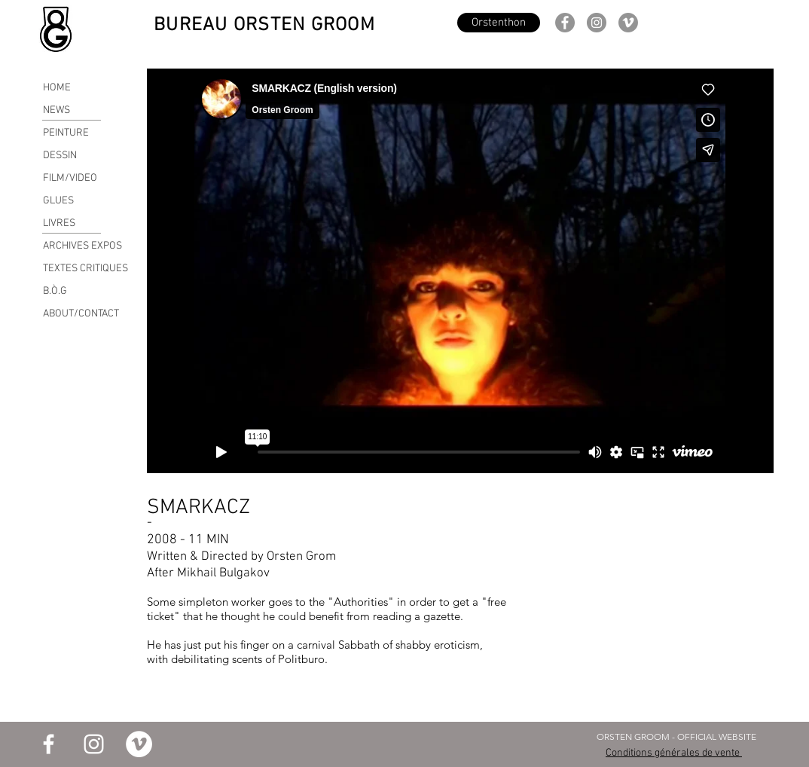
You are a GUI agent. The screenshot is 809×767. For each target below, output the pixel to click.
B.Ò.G (55, 291)
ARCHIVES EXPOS (82, 246)
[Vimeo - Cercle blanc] (139, 744)
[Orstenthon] (498, 22)
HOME (57, 87)
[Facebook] (565, 22)
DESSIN (60, 155)
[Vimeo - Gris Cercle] (628, 22)
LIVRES (59, 223)
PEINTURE (66, 133)
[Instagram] (596, 22)
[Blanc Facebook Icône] (48, 744)
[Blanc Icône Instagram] (94, 744)
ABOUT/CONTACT (81, 313)
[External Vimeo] (460, 271)
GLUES (58, 200)
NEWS (56, 110)
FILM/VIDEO (70, 178)
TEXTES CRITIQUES (85, 268)
